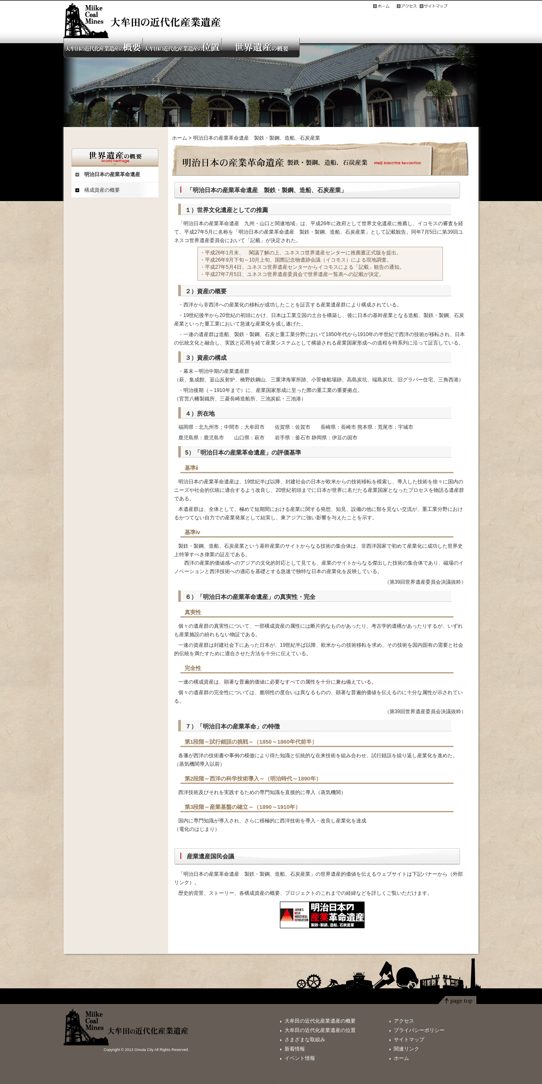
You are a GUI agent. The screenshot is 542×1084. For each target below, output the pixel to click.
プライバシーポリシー (419, 1030)
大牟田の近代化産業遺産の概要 (320, 1021)
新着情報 (295, 1049)
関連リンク (406, 1049)
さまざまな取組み (305, 1040)
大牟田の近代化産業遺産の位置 (320, 1030)
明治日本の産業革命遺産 (112, 174)
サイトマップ (409, 1040)
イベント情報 (300, 1058)
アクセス (404, 1021)
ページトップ (457, 1002)
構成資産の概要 (102, 190)
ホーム (179, 138)
